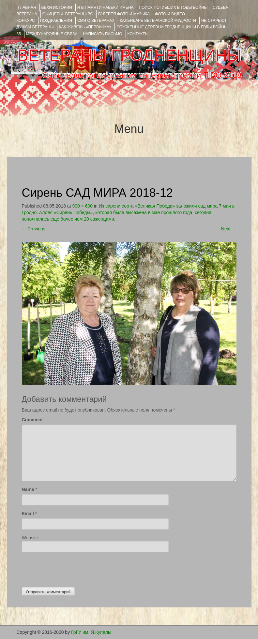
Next (228, 228)
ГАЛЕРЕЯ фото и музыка (124, 14)
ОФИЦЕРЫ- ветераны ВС (67, 14)
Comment (32, 419)
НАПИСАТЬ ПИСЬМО (102, 34)
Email (28, 513)
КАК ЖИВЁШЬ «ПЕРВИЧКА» (85, 27)
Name (28, 489)
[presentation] (71, 568)
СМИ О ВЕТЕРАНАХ (95, 20)
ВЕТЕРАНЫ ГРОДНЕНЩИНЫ (129, 55)
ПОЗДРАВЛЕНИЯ (56, 20)
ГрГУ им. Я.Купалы (91, 632)
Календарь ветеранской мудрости (158, 20)
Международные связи (52, 34)
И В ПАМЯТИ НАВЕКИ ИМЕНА (105, 7)
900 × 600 (82, 206)
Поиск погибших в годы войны (173, 7)
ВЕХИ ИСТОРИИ (56, 7)
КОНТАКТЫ (138, 34)
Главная (27, 7)
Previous (33, 228)
